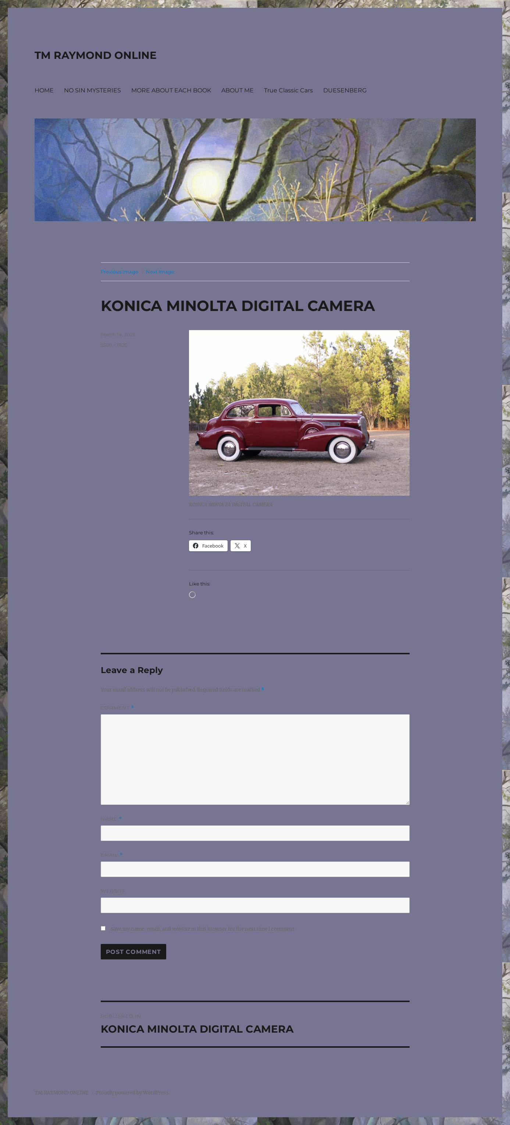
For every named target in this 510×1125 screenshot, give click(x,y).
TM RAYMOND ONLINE (96, 55)
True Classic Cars (288, 90)
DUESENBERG (345, 90)
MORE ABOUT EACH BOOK (171, 90)
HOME (44, 90)
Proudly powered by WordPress (132, 1093)
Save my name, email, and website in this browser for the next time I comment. (203, 929)
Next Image (160, 272)
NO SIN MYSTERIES (92, 90)
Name (111, 819)
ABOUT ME (237, 90)
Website (113, 891)
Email (112, 855)
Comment (117, 708)
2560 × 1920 (114, 345)
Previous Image (119, 272)
